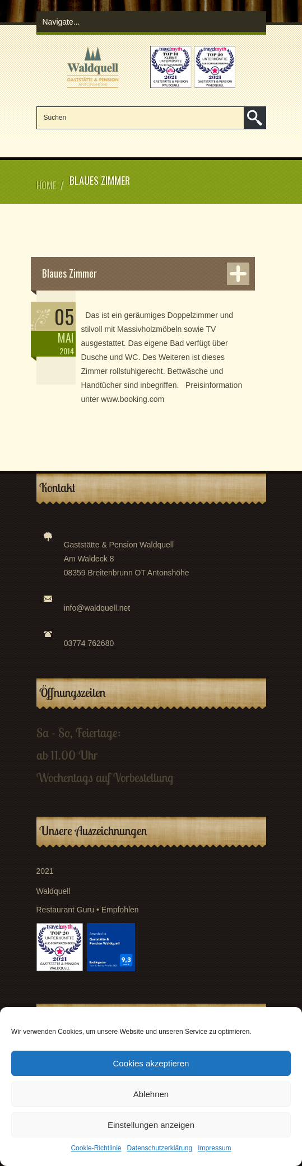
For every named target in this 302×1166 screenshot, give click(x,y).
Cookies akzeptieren (151, 1063)
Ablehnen (151, 1094)
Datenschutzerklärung (159, 1148)
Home (46, 185)
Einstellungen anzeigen (151, 1125)
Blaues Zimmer (69, 273)
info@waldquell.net (97, 607)
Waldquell (53, 891)
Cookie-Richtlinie (96, 1148)
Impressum (214, 1148)
